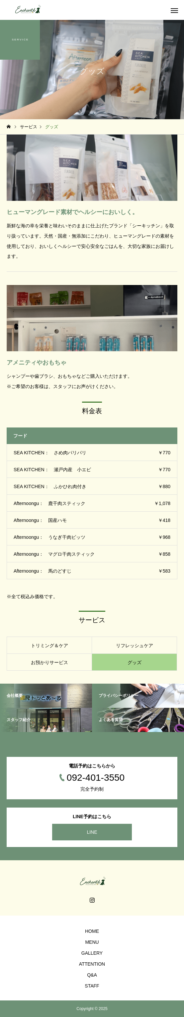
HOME (92, 931)
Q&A (92, 975)
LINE (92, 832)
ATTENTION (92, 964)
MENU (92, 942)
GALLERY (92, 953)
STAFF (92, 986)
